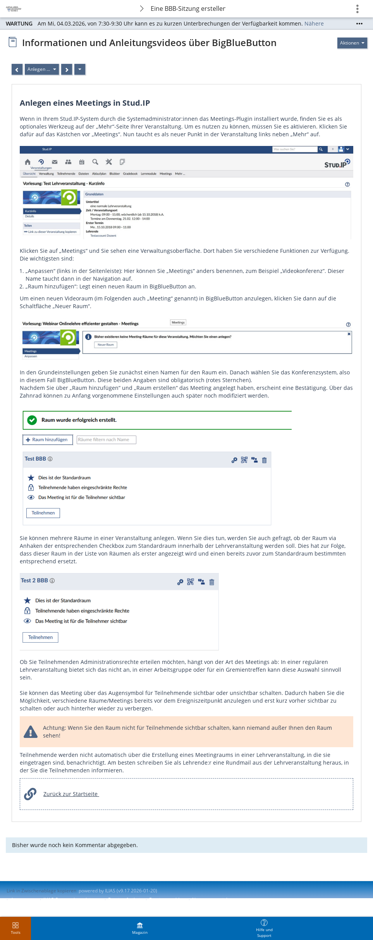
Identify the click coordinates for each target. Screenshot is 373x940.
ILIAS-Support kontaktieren (72, 899)
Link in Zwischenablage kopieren (41, 890)
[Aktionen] (79, 69)
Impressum (24, 899)
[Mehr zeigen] (359, 23)
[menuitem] (139, 928)
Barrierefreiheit (125, 899)
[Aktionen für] (352, 43)
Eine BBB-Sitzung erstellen (188, 8)
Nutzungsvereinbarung (217, 899)
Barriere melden (167, 899)
